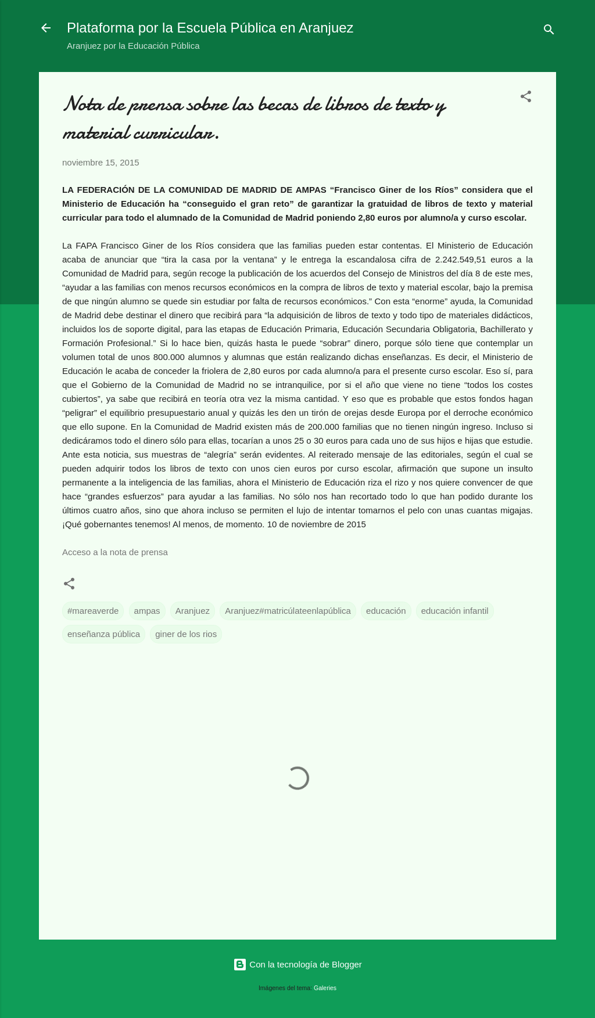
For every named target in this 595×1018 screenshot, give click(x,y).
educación (386, 611)
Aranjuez (192, 611)
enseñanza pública (103, 634)
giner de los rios (186, 634)
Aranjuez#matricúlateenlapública (288, 611)
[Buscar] (549, 31)
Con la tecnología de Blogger (297, 964)
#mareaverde (93, 611)
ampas (147, 611)
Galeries (325, 987)
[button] (526, 98)
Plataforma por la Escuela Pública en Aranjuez (210, 27)
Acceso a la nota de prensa (115, 552)
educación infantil (455, 611)
